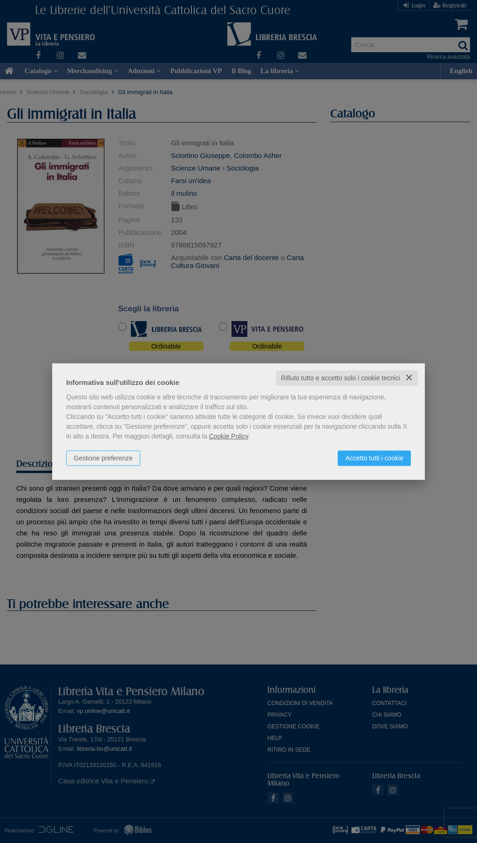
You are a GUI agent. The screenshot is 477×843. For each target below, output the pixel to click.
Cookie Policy (228, 436)
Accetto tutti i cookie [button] (374, 458)
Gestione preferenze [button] (103, 458)
